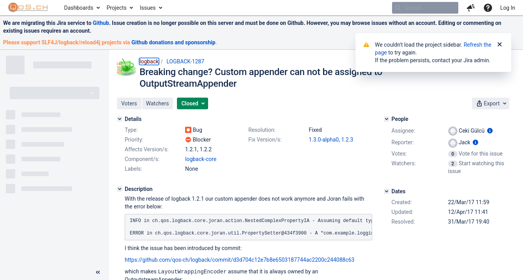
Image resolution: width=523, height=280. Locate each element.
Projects (116, 8)
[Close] (500, 45)
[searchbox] (425, 8)
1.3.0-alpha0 (324, 139)
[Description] (119, 189)
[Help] (487, 8)
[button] (470, 8)
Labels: (133, 169)
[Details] (119, 119)
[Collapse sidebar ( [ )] (97, 272)
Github (101, 23)
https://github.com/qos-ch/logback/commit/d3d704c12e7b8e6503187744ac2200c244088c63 (239, 260)
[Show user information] (490, 131)
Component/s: (142, 159)
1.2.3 (347, 139)
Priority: (134, 139)
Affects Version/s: (146, 149)
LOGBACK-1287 (185, 61)
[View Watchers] (453, 163)
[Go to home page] (28, 8)
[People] (386, 119)
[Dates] (386, 191)
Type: (131, 130)
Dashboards (79, 8)
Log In (507, 8)
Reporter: (403, 142)
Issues (148, 8)
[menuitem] (81, 8)
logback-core (200, 159)
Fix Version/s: (264, 139)
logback (149, 61)
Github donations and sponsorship (173, 42)
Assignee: (403, 131)
